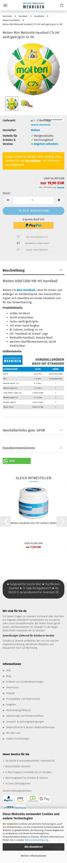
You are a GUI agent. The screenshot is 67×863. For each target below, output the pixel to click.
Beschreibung (14, 270)
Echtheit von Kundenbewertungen (25, 681)
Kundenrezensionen (19, 448)
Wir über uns (13, 733)
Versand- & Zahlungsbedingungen (25, 721)
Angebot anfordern (46, 144)
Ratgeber (11, 704)
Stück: (6, 193)
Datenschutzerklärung (36, 840)
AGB (8, 670)
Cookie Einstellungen (18, 738)
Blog (8, 676)
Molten (35, 130)
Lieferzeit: (9, 120)
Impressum (12, 687)
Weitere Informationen (33, 855)
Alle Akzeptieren (33, 846)
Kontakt (10, 693)
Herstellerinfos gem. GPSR (24, 430)
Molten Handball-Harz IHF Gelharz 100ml (33, 523)
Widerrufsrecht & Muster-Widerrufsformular (30, 727)
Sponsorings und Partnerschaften (24, 715)
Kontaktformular (24, 623)
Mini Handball (26, 290)
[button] (8, 200)
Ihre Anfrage (33, 160)
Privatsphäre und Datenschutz (23, 698)
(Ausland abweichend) (40, 125)
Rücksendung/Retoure (18, 710)
